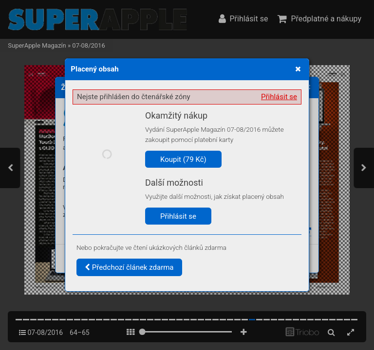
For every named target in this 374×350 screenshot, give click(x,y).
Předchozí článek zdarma (129, 267)
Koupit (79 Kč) (183, 159)
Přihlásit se (279, 96)
